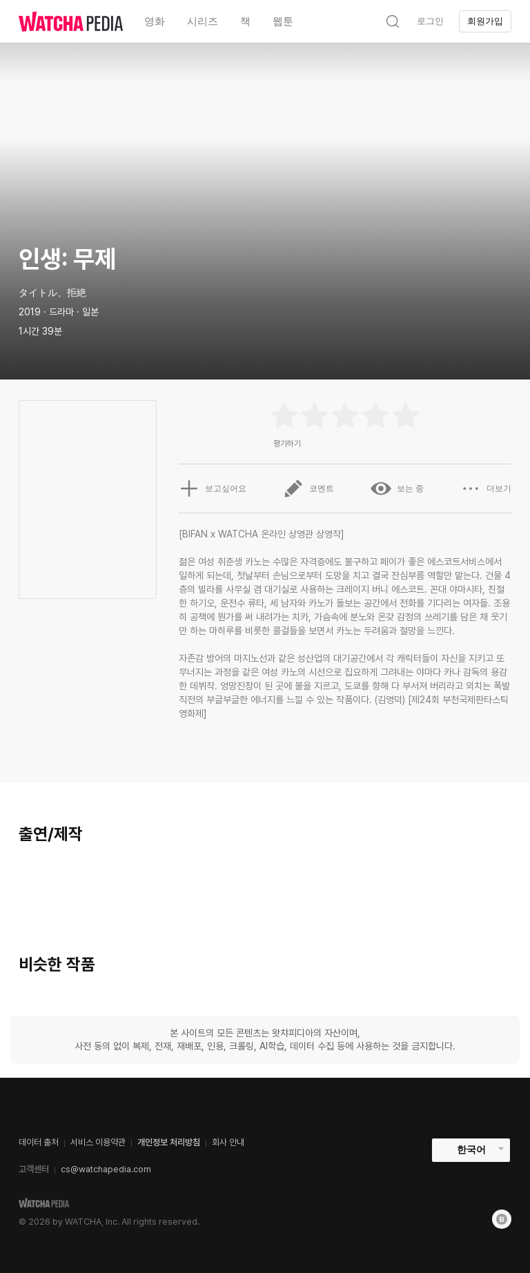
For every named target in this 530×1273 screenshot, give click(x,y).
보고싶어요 (212, 488)
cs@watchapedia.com (106, 1169)
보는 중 (397, 488)
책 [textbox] (245, 21)
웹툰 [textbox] (283, 21)
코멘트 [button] (308, 488)
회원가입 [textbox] (485, 21)
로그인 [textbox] (430, 21)
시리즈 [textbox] (202, 21)
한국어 (471, 1149)
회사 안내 (228, 1142)
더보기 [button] (485, 488)
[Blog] (501, 1219)
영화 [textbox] (154, 21)
